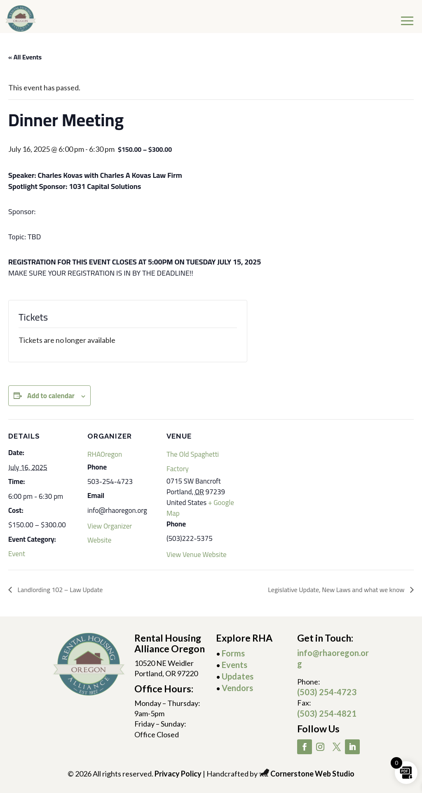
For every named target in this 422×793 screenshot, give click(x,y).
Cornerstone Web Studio (312, 773)
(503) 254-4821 (326, 713)
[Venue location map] (289, 475)
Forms (233, 653)
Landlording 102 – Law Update (59, 589)
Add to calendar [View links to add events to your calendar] (51, 395)
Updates (237, 676)
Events (234, 665)
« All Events (25, 57)
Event (16, 553)
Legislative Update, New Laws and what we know (337, 589)
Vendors (237, 688)
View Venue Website (196, 554)
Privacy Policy (178, 773)
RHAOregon (104, 454)
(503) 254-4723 (326, 692)
